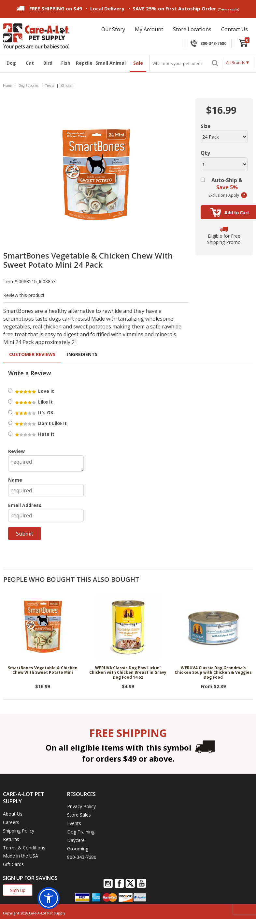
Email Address (24, 505)
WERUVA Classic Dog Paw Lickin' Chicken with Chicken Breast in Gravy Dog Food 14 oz (127, 673)
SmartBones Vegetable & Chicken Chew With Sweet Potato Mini (43, 670)
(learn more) (244, 195)
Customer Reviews (32, 354)
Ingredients (82, 354)
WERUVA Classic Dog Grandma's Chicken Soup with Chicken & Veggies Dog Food (213, 673)
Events (74, 823)
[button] (48, 898)
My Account (149, 29)
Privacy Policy (81, 806)
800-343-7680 (213, 43)
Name (15, 480)
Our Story (113, 29)
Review (16, 451)
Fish (65, 63)
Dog (11, 63)
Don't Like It (40, 423)
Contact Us (234, 29)
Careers (11, 822)
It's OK (33, 412)
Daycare (76, 840)
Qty (205, 152)
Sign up (17, 890)
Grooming (77, 849)
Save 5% (227, 187)
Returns (11, 839)
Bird (47, 63)
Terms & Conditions (24, 848)
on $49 (49, 8)
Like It (33, 402)
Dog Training (80, 832)
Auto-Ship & (226, 184)
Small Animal (110, 63)
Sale (138, 63)
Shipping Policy (18, 831)
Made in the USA (20, 856)
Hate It (34, 434)
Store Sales (79, 815)
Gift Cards (13, 864)
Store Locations (192, 29)
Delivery (107, 8)
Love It (34, 391)
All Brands (235, 62)
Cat (30, 63)
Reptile (83, 63)
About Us (12, 814)
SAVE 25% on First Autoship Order (186, 8)
